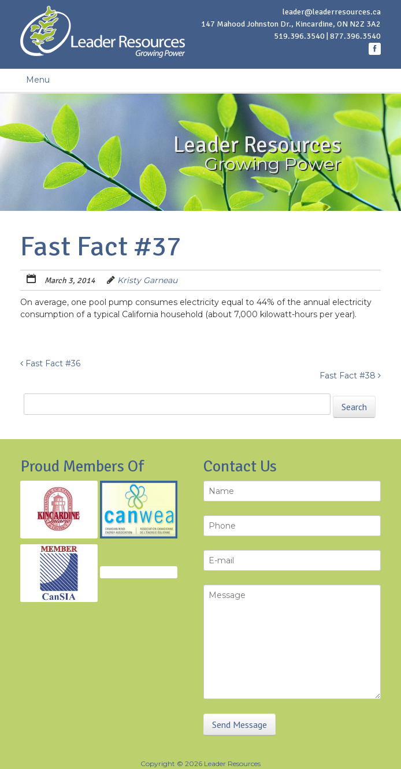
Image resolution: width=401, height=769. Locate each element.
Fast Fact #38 (350, 375)
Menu (38, 80)
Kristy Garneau (147, 280)
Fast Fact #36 (50, 363)
